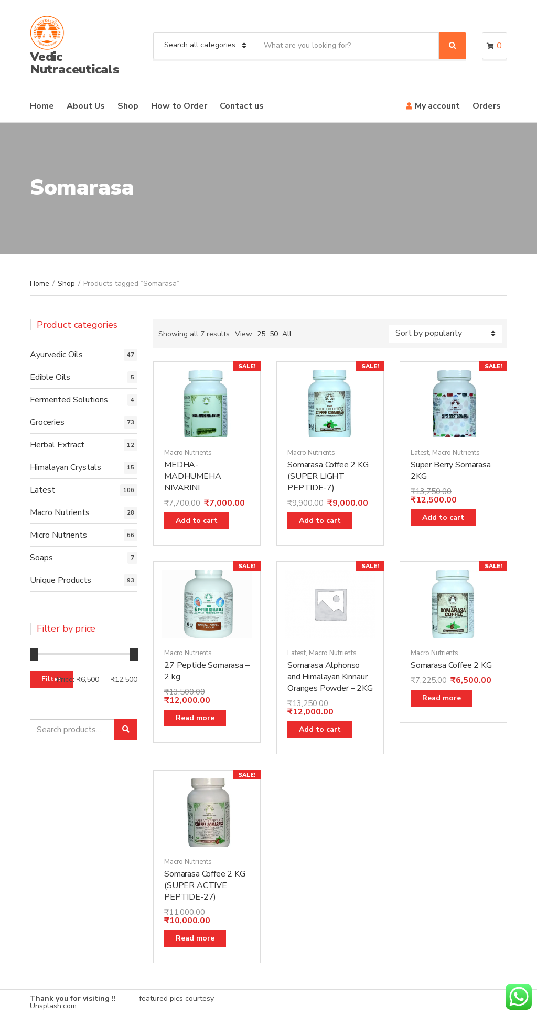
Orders (486, 106)
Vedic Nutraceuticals (75, 63)
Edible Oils (50, 377)
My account (437, 106)
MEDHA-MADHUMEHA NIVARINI (192, 476)
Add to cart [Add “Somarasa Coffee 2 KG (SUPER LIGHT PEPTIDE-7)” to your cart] (320, 521)
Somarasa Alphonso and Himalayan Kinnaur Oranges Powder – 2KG (330, 676)
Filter (51, 679)
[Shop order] (445, 334)
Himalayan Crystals (65, 467)
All (287, 334)
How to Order (179, 106)
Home (42, 106)
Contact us (242, 106)
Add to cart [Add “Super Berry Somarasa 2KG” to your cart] (443, 517)
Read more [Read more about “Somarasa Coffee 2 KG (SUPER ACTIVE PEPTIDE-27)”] (195, 938)
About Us (86, 106)
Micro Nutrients (58, 535)
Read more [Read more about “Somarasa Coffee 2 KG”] (441, 698)
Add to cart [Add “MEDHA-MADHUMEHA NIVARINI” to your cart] (197, 521)
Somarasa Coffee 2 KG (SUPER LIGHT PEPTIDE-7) (328, 476)
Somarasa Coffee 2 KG (451, 665)
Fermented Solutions (69, 399)
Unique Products (60, 580)
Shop (127, 106)
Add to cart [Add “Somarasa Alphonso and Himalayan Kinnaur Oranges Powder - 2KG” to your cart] (320, 729)
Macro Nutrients (188, 452)
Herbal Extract (57, 445)
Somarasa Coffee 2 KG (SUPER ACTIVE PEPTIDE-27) (204, 885)
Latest (420, 452)
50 (274, 334)
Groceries (47, 422)
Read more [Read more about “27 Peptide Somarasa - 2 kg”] (195, 718)
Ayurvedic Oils (56, 354)
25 (261, 334)
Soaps (41, 557)
